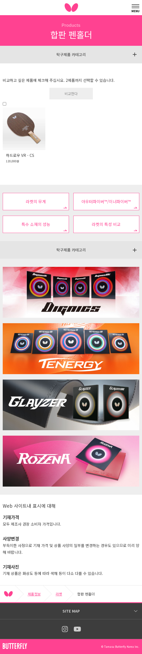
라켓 (59, 594)
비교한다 (71, 93)
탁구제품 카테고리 (71, 54)
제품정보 (34, 594)
